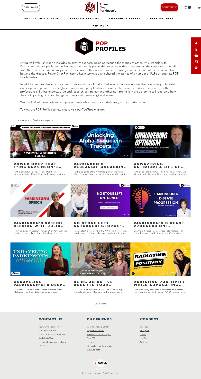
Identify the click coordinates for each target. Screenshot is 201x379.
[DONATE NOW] (169, 7)
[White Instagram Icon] (196, 62)
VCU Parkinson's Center (98, 327)
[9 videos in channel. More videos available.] (100, 209)
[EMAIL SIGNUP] (31, 7)
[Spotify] (196, 68)
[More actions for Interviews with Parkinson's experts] (33, 120)
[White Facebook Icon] (196, 44)
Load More (100, 303)
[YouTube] (196, 56)
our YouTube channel (90, 109)
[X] (196, 50)
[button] (188, 7)
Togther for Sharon (95, 330)
